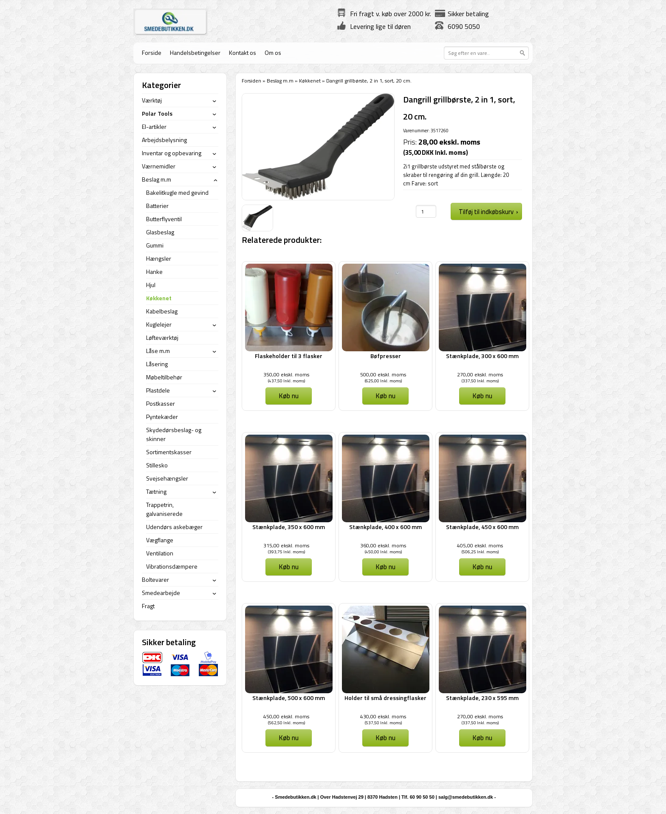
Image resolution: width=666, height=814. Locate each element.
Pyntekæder (162, 416)
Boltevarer (155, 579)
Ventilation (159, 553)
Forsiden (251, 81)
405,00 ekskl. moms (480, 545)
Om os (273, 52)
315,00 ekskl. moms (286, 545)
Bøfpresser (385, 355)
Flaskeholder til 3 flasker (288, 355)
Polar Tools (157, 113)
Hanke (154, 271)
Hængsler (158, 258)
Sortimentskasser (169, 451)
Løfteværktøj (162, 337)
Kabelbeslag (162, 311)
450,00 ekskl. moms (286, 716)
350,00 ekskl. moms (286, 374)
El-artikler (154, 126)
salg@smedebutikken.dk (465, 797)
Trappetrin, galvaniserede (164, 509)
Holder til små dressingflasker (385, 697)
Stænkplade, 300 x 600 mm (482, 355)
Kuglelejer (159, 324)
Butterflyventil (164, 218)
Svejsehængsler (167, 478)
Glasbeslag (160, 232)
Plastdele (158, 390)
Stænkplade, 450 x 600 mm (482, 526)
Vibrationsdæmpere (172, 566)
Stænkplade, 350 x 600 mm (288, 526)
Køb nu (289, 395)
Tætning (156, 491)
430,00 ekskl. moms (383, 716)
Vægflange (159, 539)
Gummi (155, 245)
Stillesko (157, 465)
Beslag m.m (280, 81)
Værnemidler (158, 166)
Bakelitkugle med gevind (177, 192)
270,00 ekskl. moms (480, 374)
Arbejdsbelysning (164, 139)
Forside (151, 52)
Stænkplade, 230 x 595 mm (482, 697)
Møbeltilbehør (164, 377)
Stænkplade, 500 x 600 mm (288, 697)
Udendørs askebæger (174, 526)
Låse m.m (158, 350)
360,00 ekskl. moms (383, 545)
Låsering (157, 363)
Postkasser (160, 403)
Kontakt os (242, 52)
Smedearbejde (161, 592)
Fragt (148, 605)
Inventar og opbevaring (171, 152)
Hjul (150, 284)
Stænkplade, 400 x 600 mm (385, 526)
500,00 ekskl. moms (383, 374)
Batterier (157, 205)
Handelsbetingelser (195, 52)
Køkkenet (310, 81)
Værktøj (152, 100)
